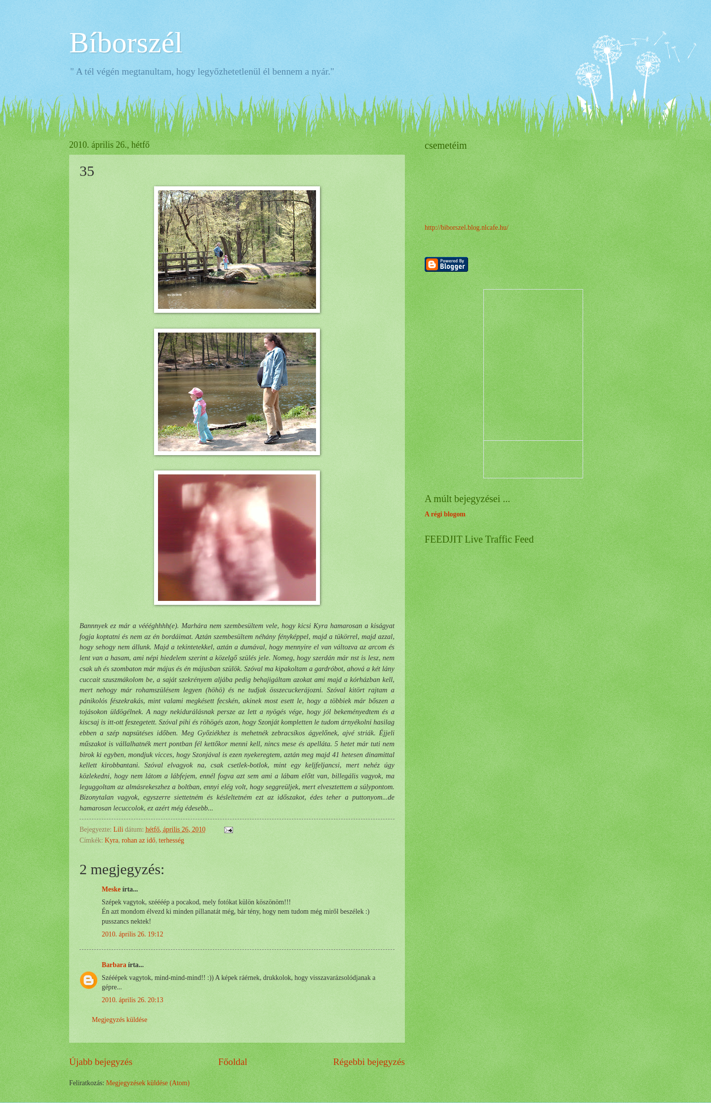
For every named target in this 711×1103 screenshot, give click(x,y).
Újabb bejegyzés (100, 1062)
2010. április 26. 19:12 (132, 934)
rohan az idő (138, 840)
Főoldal (232, 1062)
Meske (111, 889)
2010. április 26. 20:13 (132, 1000)
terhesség (171, 840)
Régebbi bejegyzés (369, 1062)
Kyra (111, 840)
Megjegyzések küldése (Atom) (148, 1083)
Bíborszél (126, 42)
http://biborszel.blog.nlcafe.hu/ (467, 227)
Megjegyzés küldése (119, 1019)
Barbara (114, 965)
